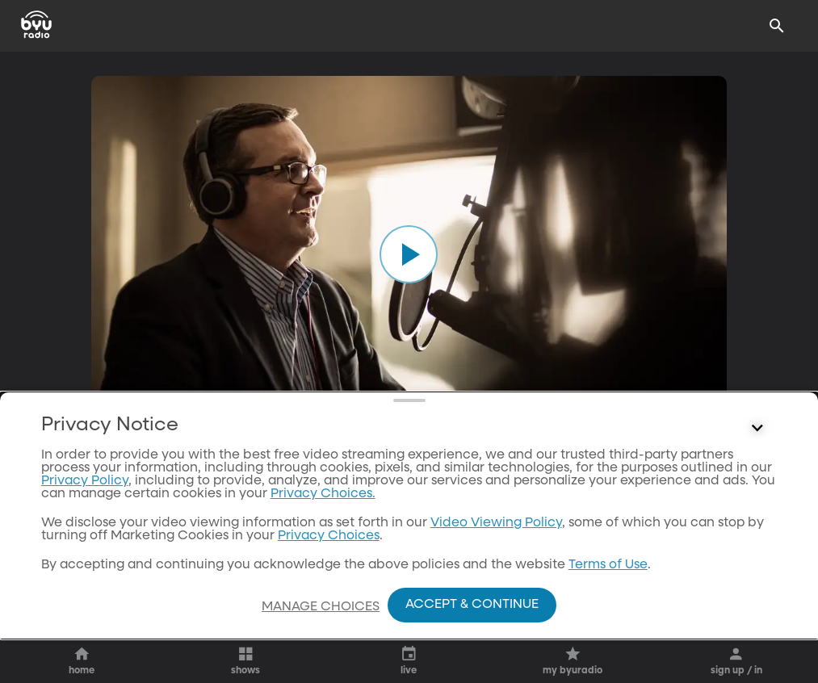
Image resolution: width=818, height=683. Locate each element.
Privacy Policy (84, 513)
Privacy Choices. (323, 526)
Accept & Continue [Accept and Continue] (472, 604)
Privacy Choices (329, 568)
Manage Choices (321, 607)
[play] (409, 254)
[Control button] (756, 461)
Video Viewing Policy (496, 555)
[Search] (776, 25)
